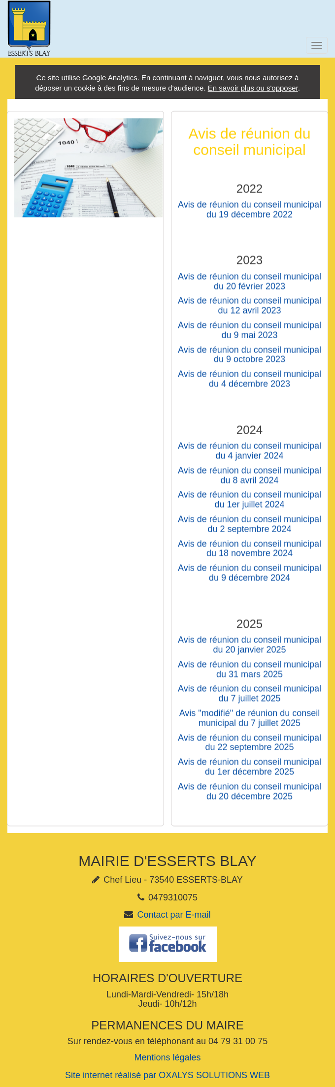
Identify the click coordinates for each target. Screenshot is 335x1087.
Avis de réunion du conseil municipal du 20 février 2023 (249, 286)
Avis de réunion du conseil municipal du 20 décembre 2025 (249, 796)
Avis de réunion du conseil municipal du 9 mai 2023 (249, 335)
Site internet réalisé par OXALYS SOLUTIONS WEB (167, 1075)
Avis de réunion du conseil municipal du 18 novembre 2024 (249, 553)
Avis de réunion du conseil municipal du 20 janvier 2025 (249, 650)
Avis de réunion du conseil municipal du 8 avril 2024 (249, 480)
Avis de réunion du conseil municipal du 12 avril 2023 (249, 310)
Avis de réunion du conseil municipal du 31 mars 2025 (249, 674)
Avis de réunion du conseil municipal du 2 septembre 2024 (249, 529)
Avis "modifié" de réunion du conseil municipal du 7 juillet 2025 (249, 723)
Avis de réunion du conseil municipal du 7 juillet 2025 (249, 698)
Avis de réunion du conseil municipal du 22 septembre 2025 (249, 747)
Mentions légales (167, 1057)
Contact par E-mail (173, 915)
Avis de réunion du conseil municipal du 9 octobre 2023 (249, 359)
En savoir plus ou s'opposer (253, 88)
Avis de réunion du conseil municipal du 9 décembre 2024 (249, 578)
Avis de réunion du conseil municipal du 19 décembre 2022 (249, 214)
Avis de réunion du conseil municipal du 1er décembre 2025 (249, 772)
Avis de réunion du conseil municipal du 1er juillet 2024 (249, 504)
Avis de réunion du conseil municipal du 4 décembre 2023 (249, 384)
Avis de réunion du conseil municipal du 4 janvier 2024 (249, 456)
